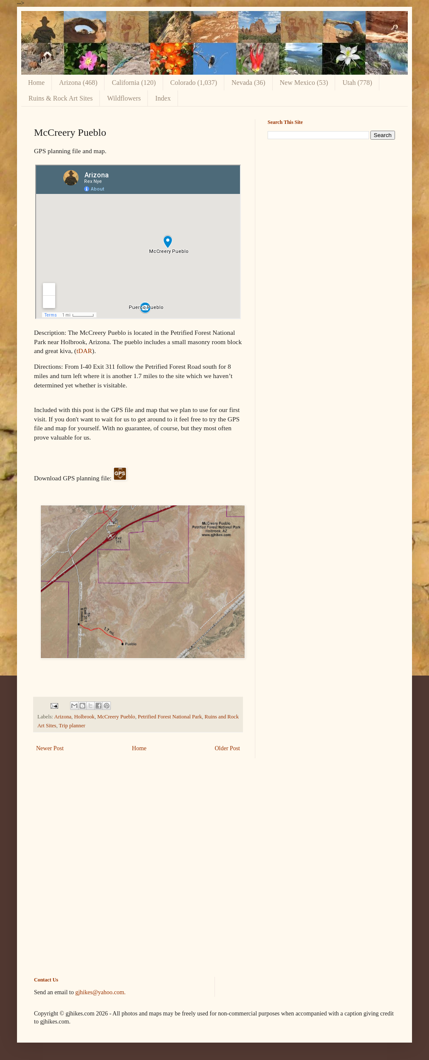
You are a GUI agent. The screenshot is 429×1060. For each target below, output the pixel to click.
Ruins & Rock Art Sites (60, 98)
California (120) (134, 82)
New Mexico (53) (304, 82)
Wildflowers (124, 98)
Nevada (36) (248, 82)
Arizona (63, 717)
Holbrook (84, 717)
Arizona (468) (78, 82)
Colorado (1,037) (193, 82)
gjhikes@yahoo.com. (100, 992)
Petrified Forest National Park (170, 717)
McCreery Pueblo (116, 717)
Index (162, 98)
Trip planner (72, 726)
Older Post (227, 748)
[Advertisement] (331, 205)
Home (36, 82)
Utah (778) (357, 82)
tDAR (84, 350)
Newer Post (50, 748)
